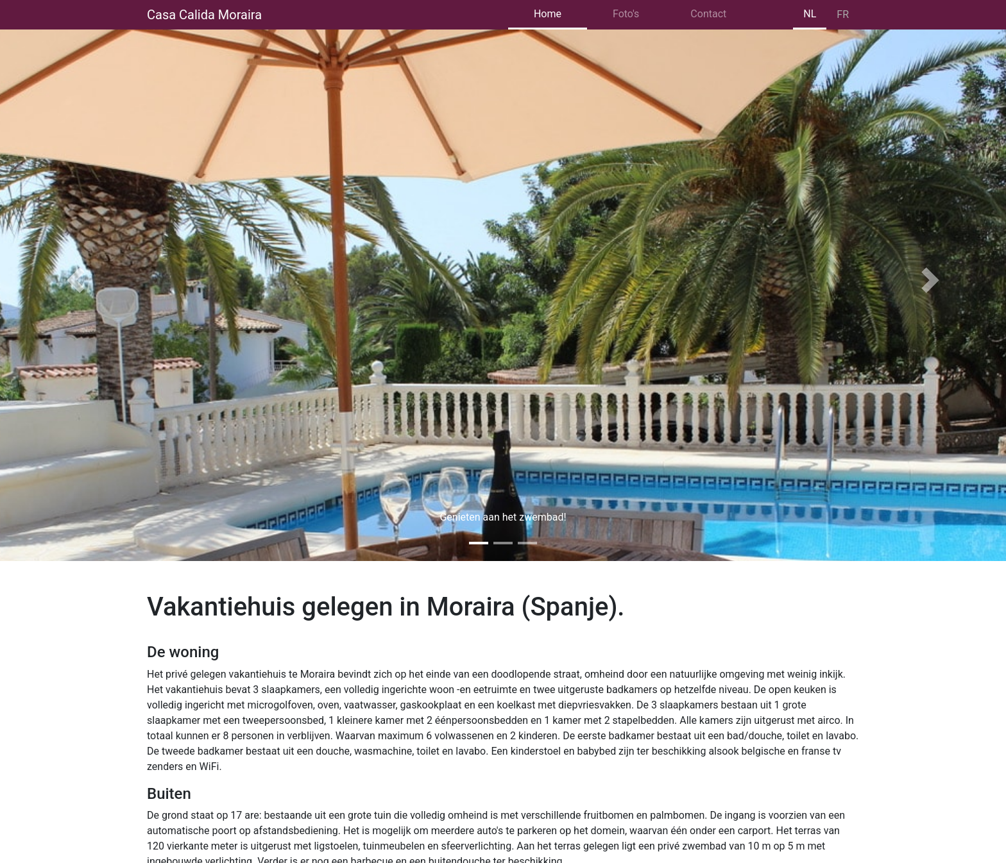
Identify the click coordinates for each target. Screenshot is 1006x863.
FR (843, 14)
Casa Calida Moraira (204, 14)
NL (809, 14)
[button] (75, 280)
